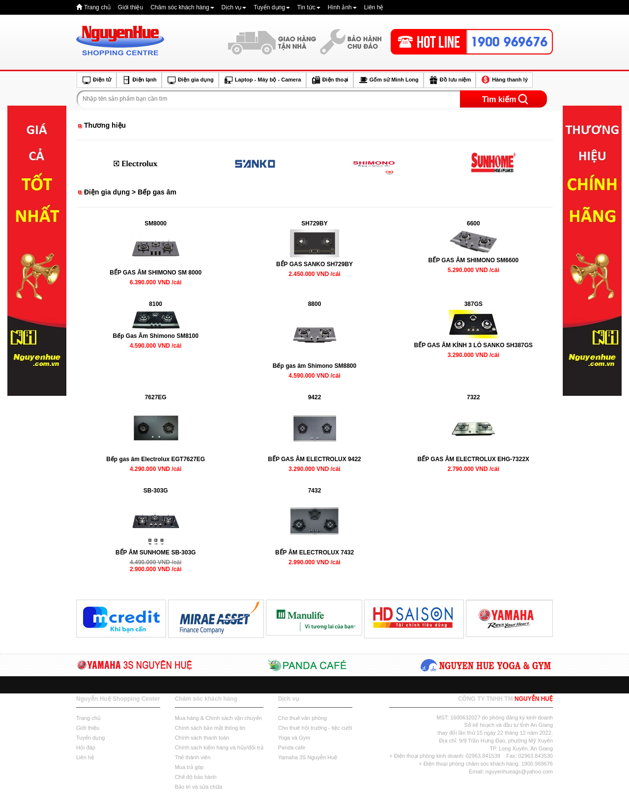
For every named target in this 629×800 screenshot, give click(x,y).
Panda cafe (292, 747)
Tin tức (308, 7)
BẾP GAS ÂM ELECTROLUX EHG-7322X (474, 459)
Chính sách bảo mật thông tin (210, 728)
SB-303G (155, 490)
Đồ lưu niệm (450, 80)
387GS (473, 304)
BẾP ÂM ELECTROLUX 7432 (314, 552)
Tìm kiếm (499, 99)
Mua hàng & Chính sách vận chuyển (218, 718)
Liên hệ (374, 7)
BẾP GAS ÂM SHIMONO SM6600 (473, 260)
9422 (314, 397)
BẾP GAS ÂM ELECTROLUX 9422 (314, 459)
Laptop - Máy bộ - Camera (262, 80)
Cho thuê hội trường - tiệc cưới (315, 728)
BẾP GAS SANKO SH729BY (314, 264)
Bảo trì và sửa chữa (198, 787)
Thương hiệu (105, 125)
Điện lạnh (139, 80)
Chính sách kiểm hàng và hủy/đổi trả (219, 747)
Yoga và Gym (294, 738)
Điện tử (97, 80)
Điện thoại (329, 80)
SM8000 (155, 223)
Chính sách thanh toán (202, 738)
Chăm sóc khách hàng (182, 7)
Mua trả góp (189, 767)
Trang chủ (97, 7)
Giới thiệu (130, 7)
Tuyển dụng (272, 7)
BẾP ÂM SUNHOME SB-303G (155, 552)
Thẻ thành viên (193, 757)
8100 (155, 304)
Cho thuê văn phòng (302, 718)
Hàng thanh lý (504, 80)
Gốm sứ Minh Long (388, 80)
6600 (473, 223)
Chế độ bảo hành (196, 777)
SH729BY (314, 223)
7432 (314, 490)
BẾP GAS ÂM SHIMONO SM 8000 (155, 272)
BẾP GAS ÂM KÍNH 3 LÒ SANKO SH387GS (473, 345)
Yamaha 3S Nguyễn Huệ (308, 757)
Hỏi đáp (85, 747)
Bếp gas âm (157, 192)
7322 (473, 397)
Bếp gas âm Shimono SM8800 (314, 365)
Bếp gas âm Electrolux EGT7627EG (155, 459)
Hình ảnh (342, 7)
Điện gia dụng (190, 80)
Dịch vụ (234, 7)
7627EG (156, 397)
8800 (314, 304)
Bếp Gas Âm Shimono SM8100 (155, 335)
